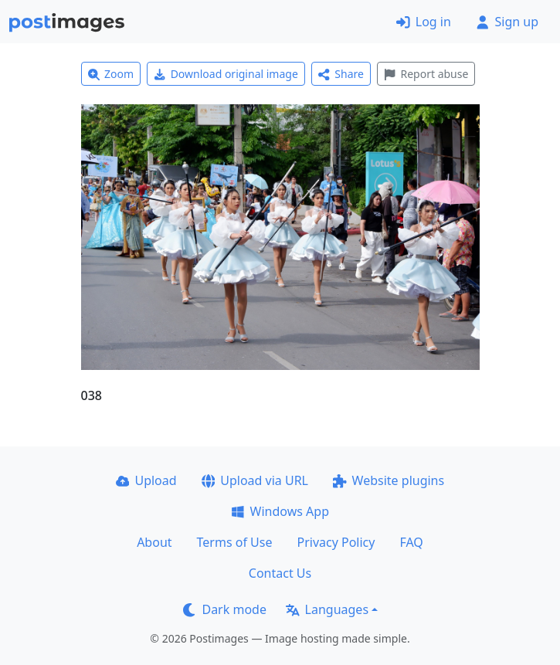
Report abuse (426, 73)
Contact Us (280, 573)
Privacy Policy (336, 542)
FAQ (411, 542)
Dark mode (224, 609)
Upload (146, 480)
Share (341, 73)
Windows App (280, 511)
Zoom (111, 73)
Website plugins (388, 480)
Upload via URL (255, 480)
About (154, 542)
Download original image (226, 73)
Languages (327, 609)
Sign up (507, 21)
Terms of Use (235, 542)
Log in (423, 21)
